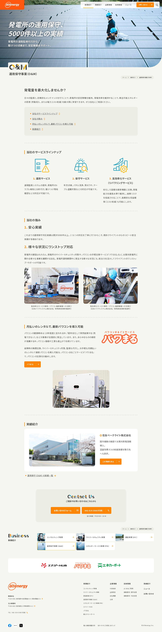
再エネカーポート (89, 614)
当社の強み (37, 118)
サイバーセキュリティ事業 (91, 592)
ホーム (125, 77)
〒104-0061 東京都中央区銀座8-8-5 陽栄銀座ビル (24, 599)
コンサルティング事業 (90, 588)
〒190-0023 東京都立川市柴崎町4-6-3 (20, 606)
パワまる (86, 611)
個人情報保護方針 (89, 625)
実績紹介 (98, 5)
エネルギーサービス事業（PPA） (93, 603)
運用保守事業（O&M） (90, 599)
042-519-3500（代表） (19, 612)
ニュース (128, 5)
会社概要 (113, 596)
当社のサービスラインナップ (44, 113)
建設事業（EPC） (88, 596)
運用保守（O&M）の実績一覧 (40, 475)
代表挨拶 (113, 588)
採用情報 (118, 5)
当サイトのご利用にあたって (106, 625)
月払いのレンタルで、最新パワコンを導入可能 (52, 123)
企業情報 (108, 5)
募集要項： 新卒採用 (130, 592)
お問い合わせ (149, 594)
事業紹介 (88, 5)
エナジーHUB (87, 607)
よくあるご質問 (128, 588)
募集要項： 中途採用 (130, 596)
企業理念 (113, 592)
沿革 (111, 599)
